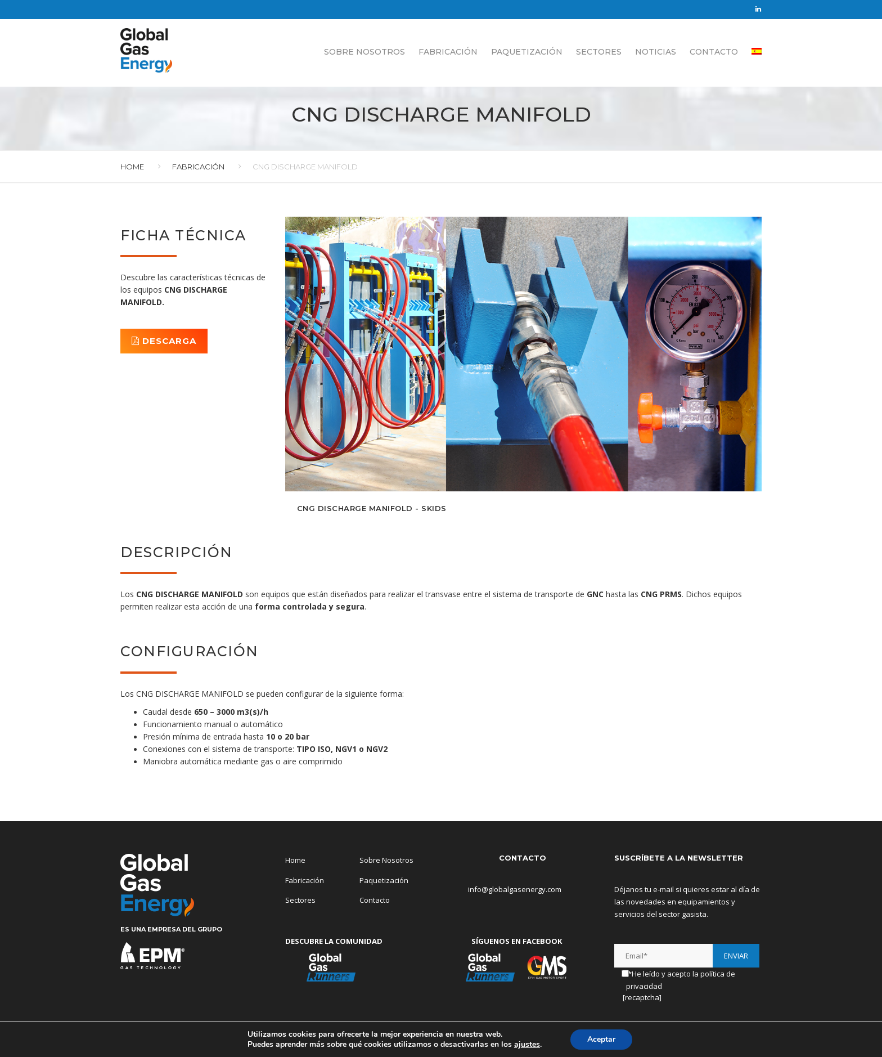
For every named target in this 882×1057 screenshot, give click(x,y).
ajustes (527, 1045)
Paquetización (526, 51)
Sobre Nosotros (364, 51)
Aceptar (601, 1039)
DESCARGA (164, 340)
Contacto (714, 51)
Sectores (599, 51)
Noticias (655, 51)
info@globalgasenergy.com (506, 889)
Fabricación (448, 51)
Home (132, 166)
